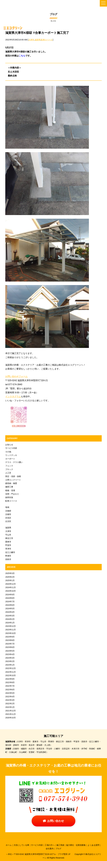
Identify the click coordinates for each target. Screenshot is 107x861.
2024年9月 (10, 594)
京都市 (8, 514)
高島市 (8, 559)
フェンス (9, 466)
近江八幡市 (10, 552)
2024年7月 (10, 601)
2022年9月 (10, 679)
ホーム (9, 845)
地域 (7, 507)
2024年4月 (10, 612)
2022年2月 (10, 703)
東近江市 (9, 538)
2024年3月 (10, 616)
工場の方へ (49, 845)
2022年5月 (10, 693)
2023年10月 (10, 633)
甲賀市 (8, 545)
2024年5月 (10, 608)
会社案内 (50, 848)
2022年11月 (10, 672)
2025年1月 (10, 580)
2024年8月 (10, 598)
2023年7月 (10, 644)
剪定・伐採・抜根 (13, 476)
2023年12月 (10, 626)
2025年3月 (10, 573)
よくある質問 (93, 845)
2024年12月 (10, 584)
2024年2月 (10, 619)
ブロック (9, 469)
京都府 (8, 511)
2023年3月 (10, 658)
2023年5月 (10, 651)
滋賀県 (38, 40)
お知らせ (9, 444)
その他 (8, 452)
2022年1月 (10, 707)
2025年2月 (10, 577)
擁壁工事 (9, 487)
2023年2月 (10, 661)
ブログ (58, 848)
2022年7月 (10, 686)
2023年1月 (10, 665)
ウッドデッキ (11, 455)
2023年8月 (10, 640)
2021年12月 (10, 711)
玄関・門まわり (12, 494)
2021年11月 (10, 714)
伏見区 (8, 518)
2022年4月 (10, 696)
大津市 (31, 40)
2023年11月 (10, 629)
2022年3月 (10, 700)
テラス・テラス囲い (14, 462)
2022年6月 (10, 689)
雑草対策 (9, 497)
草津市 (8, 549)
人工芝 (8, 473)
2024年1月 (10, 623)
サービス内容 (11, 448)
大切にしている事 (21, 845)
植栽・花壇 (10, 490)
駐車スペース (47, 40)
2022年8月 (10, 682)
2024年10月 (10, 591)
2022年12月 (10, 668)
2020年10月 (10, 718)
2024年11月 (10, 587)
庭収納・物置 (11, 483)
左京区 (8, 521)
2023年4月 (10, 654)
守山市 (8, 535)
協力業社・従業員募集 (76, 845)
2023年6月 (10, 647)
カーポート (10, 459)
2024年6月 (10, 605)
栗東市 (8, 542)
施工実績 (60, 845)
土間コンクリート (13, 480)
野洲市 (8, 556)
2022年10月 (10, 675)
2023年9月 (10, 637)
